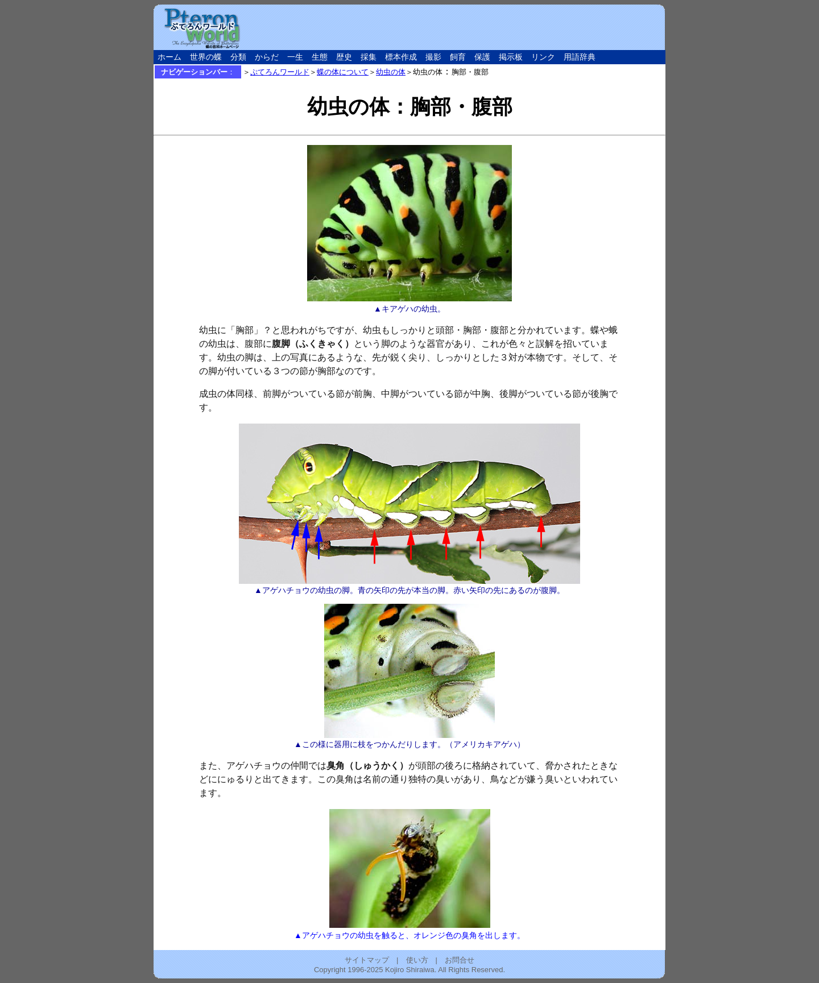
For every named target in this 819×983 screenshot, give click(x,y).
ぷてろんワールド (279, 72)
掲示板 (511, 57)
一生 (295, 57)
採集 (369, 57)
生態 (320, 57)
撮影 (433, 57)
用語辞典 (579, 57)
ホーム (169, 57)
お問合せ (459, 960)
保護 (482, 57)
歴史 (344, 57)
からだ (267, 57)
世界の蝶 (206, 57)
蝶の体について (343, 72)
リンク (543, 57)
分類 (238, 57)
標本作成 (401, 57)
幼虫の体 (391, 72)
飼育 (458, 57)
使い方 (417, 960)
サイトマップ (367, 960)
